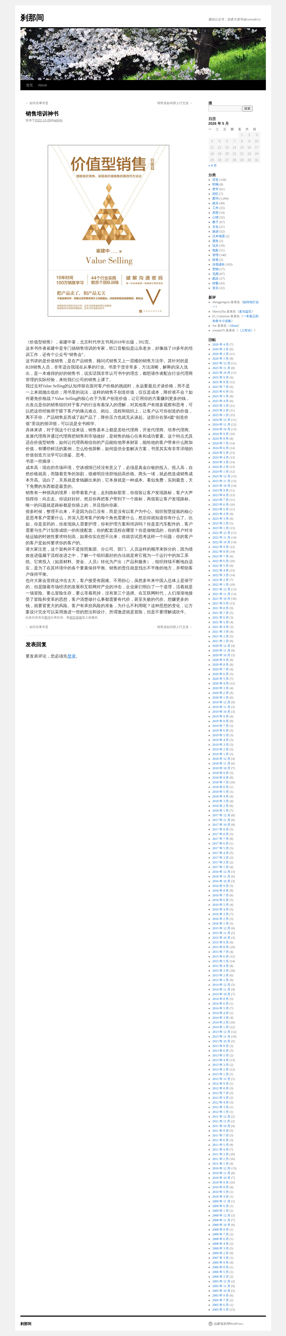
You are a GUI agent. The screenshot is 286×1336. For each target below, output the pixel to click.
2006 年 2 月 (220, 1276)
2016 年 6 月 (220, 900)
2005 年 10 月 (221, 1291)
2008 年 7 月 (220, 1234)
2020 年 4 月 (220, 683)
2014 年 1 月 (220, 1027)
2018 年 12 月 (221, 759)
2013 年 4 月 (220, 1060)
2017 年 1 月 (220, 867)
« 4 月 (212, 165)
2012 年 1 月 (220, 1112)
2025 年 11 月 (221, 368)
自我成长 (218, 264)
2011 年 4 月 (220, 1149)
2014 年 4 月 (220, 1013)
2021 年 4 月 (220, 627)
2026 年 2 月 (220, 354)
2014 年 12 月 (221, 985)
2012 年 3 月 (220, 1107)
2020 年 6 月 (220, 674)
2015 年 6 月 (220, 956)
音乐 (215, 288)
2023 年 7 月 (220, 500)
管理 (215, 255)
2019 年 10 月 (221, 712)
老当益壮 (245, 311)
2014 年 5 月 (220, 1008)
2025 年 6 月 (220, 391)
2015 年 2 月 (220, 975)
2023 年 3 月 (220, 518)
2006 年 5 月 (220, 1272)
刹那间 (32, 17)
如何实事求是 (37, 103)
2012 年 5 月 (220, 1098)
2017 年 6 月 (220, 843)
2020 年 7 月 (220, 669)
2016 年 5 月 (220, 905)
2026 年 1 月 (220, 358)
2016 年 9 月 (220, 886)
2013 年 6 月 (220, 1050)
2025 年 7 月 (220, 387)
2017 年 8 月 (220, 834)
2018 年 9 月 (220, 773)
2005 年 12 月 (221, 1281)
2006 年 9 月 (220, 1262)
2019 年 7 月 (220, 726)
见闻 (215, 274)
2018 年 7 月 (220, 782)
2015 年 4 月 (220, 966)
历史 (215, 180)
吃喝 (215, 184)
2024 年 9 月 (220, 434)
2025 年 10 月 (221, 373)
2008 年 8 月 (220, 1229)
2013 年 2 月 (220, 1069)
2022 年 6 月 (220, 561)
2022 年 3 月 (220, 575)
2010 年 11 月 (221, 1173)
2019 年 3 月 (220, 744)
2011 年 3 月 (220, 1154)
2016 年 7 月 (220, 895)
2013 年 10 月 (221, 1041)
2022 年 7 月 (220, 556)
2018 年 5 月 (220, 792)
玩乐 (215, 245)
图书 (47, 617)
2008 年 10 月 (221, 1225)
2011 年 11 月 (221, 1121)
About (42, 85)
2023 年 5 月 (220, 509)
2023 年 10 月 (221, 486)
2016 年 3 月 (220, 914)
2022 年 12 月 (221, 533)
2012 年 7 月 (220, 1093)
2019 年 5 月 (220, 735)
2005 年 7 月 (220, 1300)
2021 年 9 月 (220, 603)
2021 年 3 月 (220, 631)
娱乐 (215, 203)
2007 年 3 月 (220, 1258)
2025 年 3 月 (220, 405)
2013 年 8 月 (220, 1046)
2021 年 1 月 (220, 641)
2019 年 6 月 (220, 730)
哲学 (215, 189)
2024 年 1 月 (220, 471)
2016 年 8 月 (220, 890)
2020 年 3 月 (220, 688)
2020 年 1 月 (220, 697)
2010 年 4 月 (220, 1196)
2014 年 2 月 (220, 1022)
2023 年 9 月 (220, 490)
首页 (29, 85)
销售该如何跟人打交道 (174, 103)
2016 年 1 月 (220, 923)
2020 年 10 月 (221, 655)
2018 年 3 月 (220, 801)
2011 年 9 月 (220, 1131)
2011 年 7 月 (220, 1135)
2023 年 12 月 (221, 476)
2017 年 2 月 (220, 862)
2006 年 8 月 (220, 1267)
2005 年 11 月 (221, 1286)
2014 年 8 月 (220, 999)
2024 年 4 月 (220, 457)
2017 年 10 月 (221, 824)
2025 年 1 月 (220, 415)
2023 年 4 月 (220, 514)
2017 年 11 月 (221, 820)
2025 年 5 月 (220, 396)
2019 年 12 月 (221, 702)
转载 (215, 283)
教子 (215, 222)
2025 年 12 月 (221, 363)
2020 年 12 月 (221, 646)
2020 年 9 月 (220, 660)
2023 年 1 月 (220, 528)
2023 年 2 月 (220, 523)
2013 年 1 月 (220, 1074)
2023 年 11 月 (221, 481)
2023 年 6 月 (220, 504)
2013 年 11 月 (221, 1036)
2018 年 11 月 (221, 763)
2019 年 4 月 (220, 740)
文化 (215, 227)
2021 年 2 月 (220, 636)
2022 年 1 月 (220, 584)
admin (58, 120)
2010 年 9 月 (220, 1182)
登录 (71, 656)
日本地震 (218, 236)
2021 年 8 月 (220, 608)
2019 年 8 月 (220, 721)
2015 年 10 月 (221, 937)
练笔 (215, 260)
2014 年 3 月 (220, 1018)
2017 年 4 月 (220, 853)
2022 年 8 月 (220, 551)
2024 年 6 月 (220, 448)
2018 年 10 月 (221, 768)
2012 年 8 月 (220, 1088)
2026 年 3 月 (220, 349)
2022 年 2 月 (220, 580)
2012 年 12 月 (221, 1079)
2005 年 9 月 (220, 1295)
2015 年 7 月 (220, 952)
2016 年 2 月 (220, 919)
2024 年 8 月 (220, 438)
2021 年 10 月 (221, 599)
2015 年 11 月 (221, 933)
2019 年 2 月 (220, 749)
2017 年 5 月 (220, 848)
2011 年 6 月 (220, 1140)
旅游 (215, 231)
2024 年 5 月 (220, 453)
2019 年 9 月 (220, 716)
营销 (215, 269)
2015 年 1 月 (220, 980)
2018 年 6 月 (220, 787)
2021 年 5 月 (220, 622)
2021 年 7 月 (220, 613)
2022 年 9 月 (220, 547)
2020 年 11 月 (221, 650)
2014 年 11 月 (221, 989)
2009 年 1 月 (220, 1211)
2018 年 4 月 (220, 796)
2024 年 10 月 (221, 429)
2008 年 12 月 (221, 1215)
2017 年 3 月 (220, 857)
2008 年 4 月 (220, 1244)
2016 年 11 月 (221, 876)
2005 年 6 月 (220, 1305)
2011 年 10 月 (221, 1126)
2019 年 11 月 (221, 707)
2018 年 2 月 (220, 806)
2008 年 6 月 (220, 1239)
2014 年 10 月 (221, 994)
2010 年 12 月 (221, 1168)
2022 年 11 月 (221, 537)
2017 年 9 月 (220, 829)
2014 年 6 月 (220, 1003)
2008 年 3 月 (220, 1248)
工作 (215, 208)
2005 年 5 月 (220, 1309)
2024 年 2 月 (220, 467)
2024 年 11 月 (221, 424)
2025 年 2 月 (220, 410)
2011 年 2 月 (220, 1159)
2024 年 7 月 (220, 443)
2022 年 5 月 (220, 566)
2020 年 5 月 (220, 679)
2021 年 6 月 (220, 617)
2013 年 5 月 (220, 1055)
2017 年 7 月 (220, 839)
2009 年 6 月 (220, 1206)
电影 (215, 250)
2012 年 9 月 (220, 1083)
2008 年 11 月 (221, 1220)
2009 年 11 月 (221, 1201)
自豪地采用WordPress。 (230, 1324)
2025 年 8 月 (220, 382)
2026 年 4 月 (220, 344)
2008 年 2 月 (220, 1253)
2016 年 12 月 (221, 872)
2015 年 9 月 (220, 942)
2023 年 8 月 (220, 495)
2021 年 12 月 (221, 589)
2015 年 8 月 (220, 947)
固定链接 (75, 617)
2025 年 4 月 (220, 401)
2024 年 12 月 (221, 420)
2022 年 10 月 (221, 542)
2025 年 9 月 (220, 377)
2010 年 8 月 (220, 1187)
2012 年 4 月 (220, 1102)
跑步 (215, 278)
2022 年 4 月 (220, 570)
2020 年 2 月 (220, 693)
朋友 (215, 241)
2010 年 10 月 (221, 1178)
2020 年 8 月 (220, 664)
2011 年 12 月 (221, 1116)
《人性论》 (246, 330)
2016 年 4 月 (220, 909)
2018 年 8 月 (220, 777)
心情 (215, 217)
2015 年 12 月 (221, 928)
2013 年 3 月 (220, 1065)
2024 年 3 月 (220, 462)
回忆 (215, 194)
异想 (215, 212)
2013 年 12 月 (221, 1032)
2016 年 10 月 (221, 881)
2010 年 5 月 (220, 1192)
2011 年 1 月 (220, 1163)
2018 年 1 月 (220, 810)
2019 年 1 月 (220, 754)
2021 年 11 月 (221, 594)
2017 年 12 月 (221, 815)
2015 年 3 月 (220, 970)
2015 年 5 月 (220, 961)
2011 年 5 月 (220, 1145)
